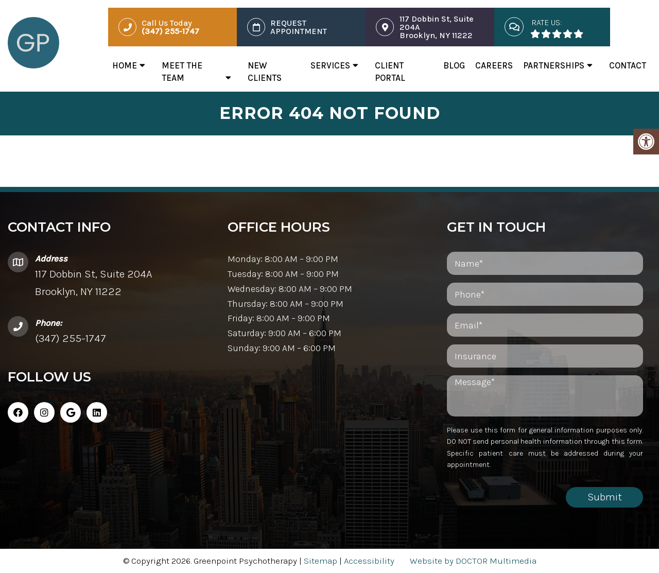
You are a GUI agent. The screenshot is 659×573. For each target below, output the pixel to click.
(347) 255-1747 (70, 338)
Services (330, 65)
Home (124, 65)
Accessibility (369, 560)
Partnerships (553, 65)
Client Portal (390, 71)
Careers (494, 65)
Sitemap (320, 560)
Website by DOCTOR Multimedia (473, 560)
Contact (627, 65)
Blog (454, 65)
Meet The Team (182, 71)
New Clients (265, 71)
